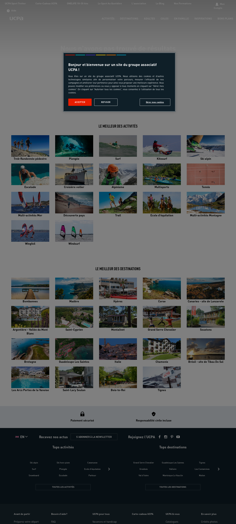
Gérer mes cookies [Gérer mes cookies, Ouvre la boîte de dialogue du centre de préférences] (155, 102)
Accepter (80, 102)
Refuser (105, 102)
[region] (119, 82)
